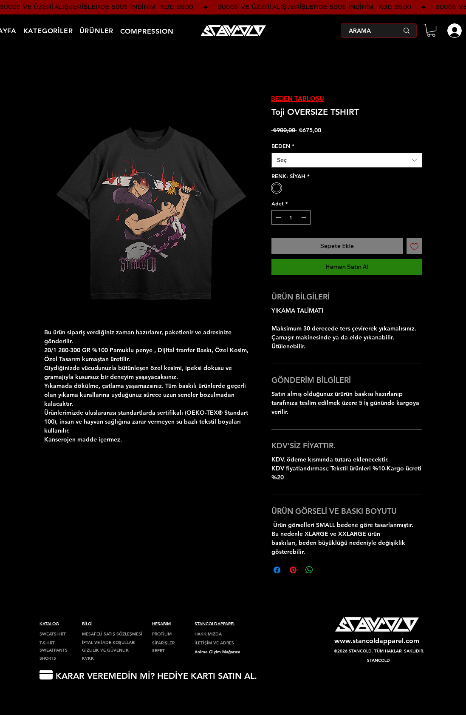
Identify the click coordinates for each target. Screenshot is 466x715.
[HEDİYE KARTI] (46, 675)
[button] (431, 30)
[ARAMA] (367, 31)
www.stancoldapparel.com (376, 641)
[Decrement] (277, 217)
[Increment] (304, 217)
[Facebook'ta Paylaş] (277, 570)
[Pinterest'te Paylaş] (293, 570)
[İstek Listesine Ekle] (414, 246)
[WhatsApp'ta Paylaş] (309, 570)
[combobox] (346, 160)
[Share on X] (325, 570)
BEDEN (282, 145)
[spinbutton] (291, 217)
